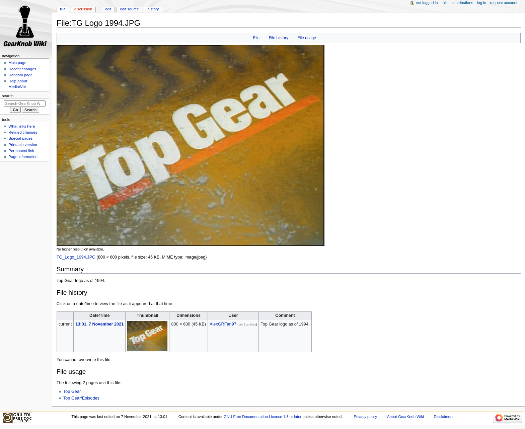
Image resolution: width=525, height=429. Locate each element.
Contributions (462, 3)
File (256, 37)
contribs (250, 324)
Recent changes (22, 69)
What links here (21, 126)
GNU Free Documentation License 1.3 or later (262, 417)
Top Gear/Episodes (81, 398)
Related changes (22, 132)
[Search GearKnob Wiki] (25, 103)
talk (240, 324)
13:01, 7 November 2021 (99, 324)
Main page (17, 63)
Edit (108, 9)
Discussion (83, 9)
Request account (504, 3)
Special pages (20, 138)
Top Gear (72, 391)
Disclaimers (443, 417)
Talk (445, 3)
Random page (20, 75)
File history (278, 37)
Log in (481, 3)
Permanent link (21, 151)
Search (8, 96)
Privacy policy (365, 417)
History (153, 9)
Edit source (129, 9)
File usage (306, 37)
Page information (23, 157)
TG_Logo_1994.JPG (76, 257)
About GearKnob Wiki (405, 417)
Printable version (22, 145)
